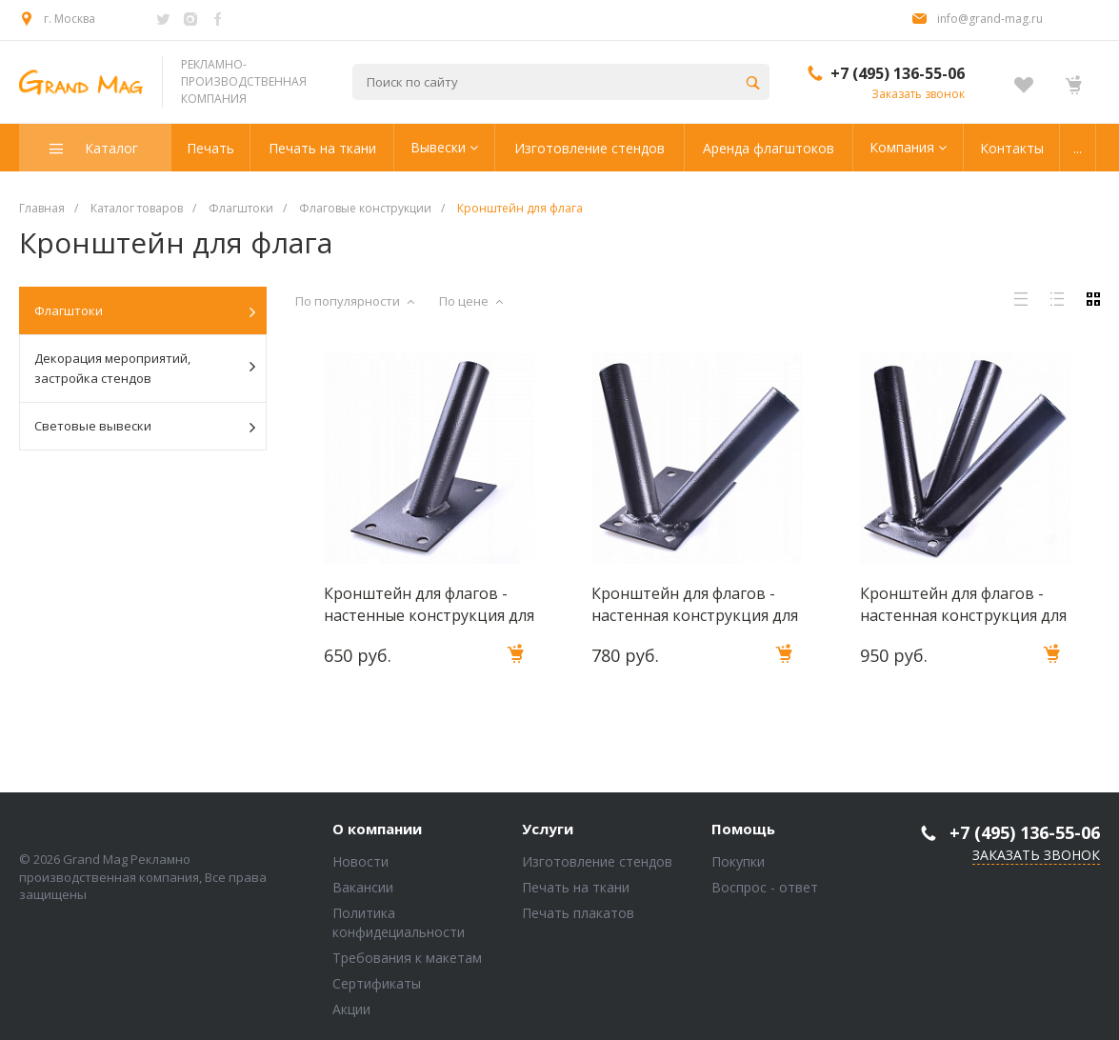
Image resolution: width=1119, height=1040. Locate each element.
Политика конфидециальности (398, 922)
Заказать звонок (918, 94)
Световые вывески (144, 426)
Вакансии (362, 887)
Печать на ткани (575, 887)
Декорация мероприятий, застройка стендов (144, 368)
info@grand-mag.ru (990, 18)
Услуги (547, 829)
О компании (377, 829)
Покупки (738, 861)
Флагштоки (144, 311)
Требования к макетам (407, 958)
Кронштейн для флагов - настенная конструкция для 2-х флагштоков (694, 604)
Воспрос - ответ (764, 887)
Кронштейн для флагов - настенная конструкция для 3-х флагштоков (963, 604)
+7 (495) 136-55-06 (897, 73)
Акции (351, 1009)
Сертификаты (376, 983)
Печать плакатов (578, 913)
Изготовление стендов (597, 861)
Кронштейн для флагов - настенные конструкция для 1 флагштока (429, 604)
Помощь (743, 829)
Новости (360, 861)
